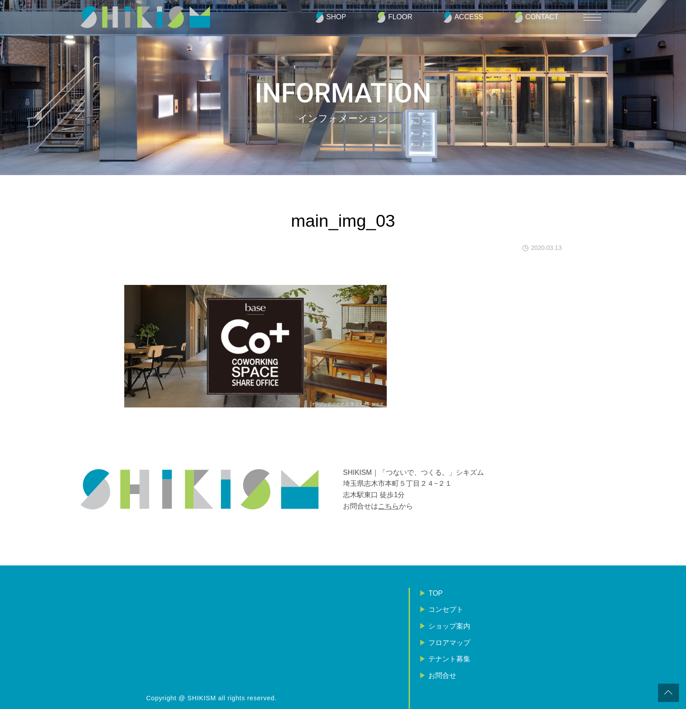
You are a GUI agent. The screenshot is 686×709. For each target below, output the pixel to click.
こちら (388, 506)
